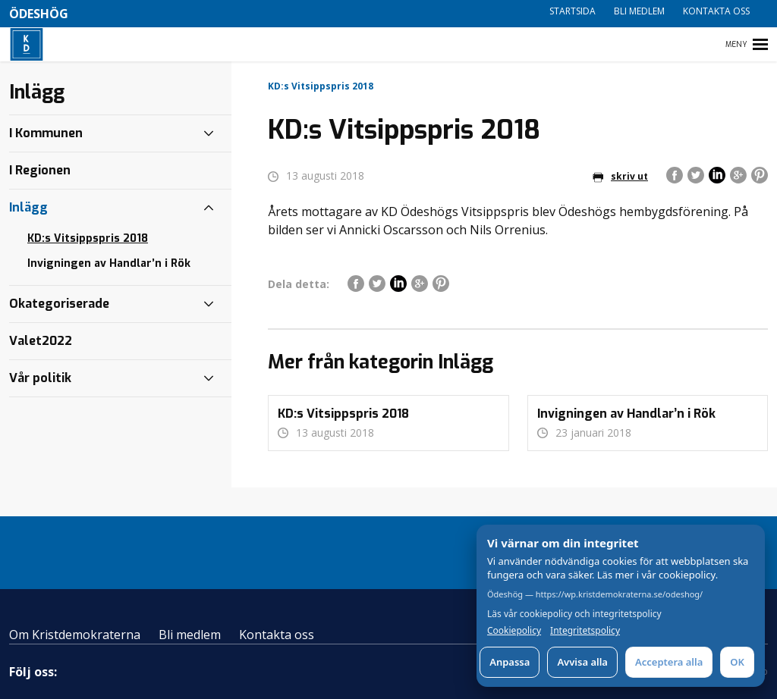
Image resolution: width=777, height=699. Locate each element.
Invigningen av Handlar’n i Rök (108, 263)
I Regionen (40, 170)
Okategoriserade (59, 304)
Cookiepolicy (514, 631)
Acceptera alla (669, 662)
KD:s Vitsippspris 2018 (87, 238)
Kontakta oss (716, 11)
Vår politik (40, 378)
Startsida (572, 11)
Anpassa (509, 662)
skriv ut (620, 176)
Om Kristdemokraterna (74, 634)
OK (737, 662)
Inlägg (28, 207)
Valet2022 (40, 341)
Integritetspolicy (585, 631)
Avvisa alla (582, 662)
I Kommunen (46, 133)
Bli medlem (639, 11)
